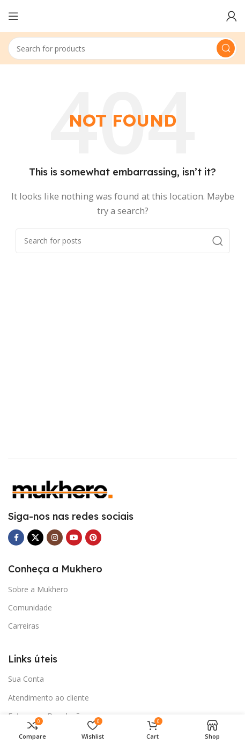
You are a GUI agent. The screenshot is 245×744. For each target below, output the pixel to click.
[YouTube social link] (74, 537)
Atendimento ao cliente (48, 698)
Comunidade (30, 607)
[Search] (122, 48)
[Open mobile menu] (13, 16)
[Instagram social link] (55, 537)
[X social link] (35, 537)
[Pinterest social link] (93, 537)
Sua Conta (26, 679)
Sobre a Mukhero (38, 589)
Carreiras (23, 626)
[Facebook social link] (16, 537)
